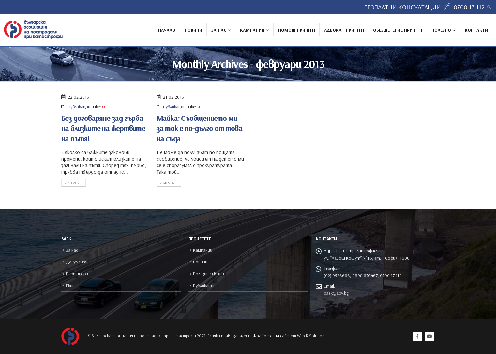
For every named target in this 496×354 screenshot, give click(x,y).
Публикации (79, 107)
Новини (193, 30)
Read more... (73, 183)
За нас (218, 30)
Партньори (77, 273)
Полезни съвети (208, 273)
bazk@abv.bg (336, 293)
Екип (70, 286)
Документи (77, 262)
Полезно (441, 30)
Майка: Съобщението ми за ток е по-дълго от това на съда (199, 128)
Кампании (252, 30)
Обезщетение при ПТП (397, 30)
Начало (166, 30)
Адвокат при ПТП (344, 30)
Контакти (476, 30)
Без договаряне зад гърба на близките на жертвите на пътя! (103, 128)
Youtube (429, 336)
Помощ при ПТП (296, 30)
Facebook (417, 336)
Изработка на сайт (271, 335)
